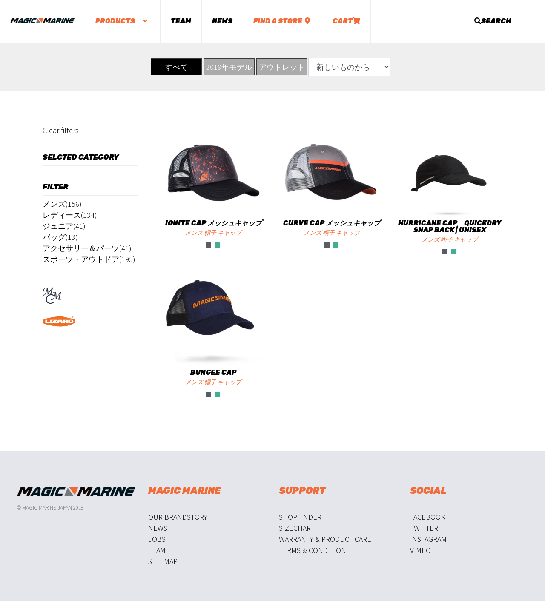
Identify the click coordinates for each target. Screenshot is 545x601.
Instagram (428, 539)
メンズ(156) (62, 204)
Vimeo (420, 550)
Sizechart (297, 528)
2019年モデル (229, 67)
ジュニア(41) (64, 226)
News (222, 21)
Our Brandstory (177, 517)
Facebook (427, 517)
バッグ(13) (60, 237)
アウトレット (282, 67)
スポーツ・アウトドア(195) (89, 259)
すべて (176, 67)
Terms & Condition (312, 550)
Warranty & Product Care (325, 539)
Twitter (424, 528)
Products (122, 21)
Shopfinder (300, 517)
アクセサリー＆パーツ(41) (87, 248)
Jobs (157, 539)
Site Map (163, 561)
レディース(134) (70, 215)
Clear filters (61, 130)
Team (181, 21)
